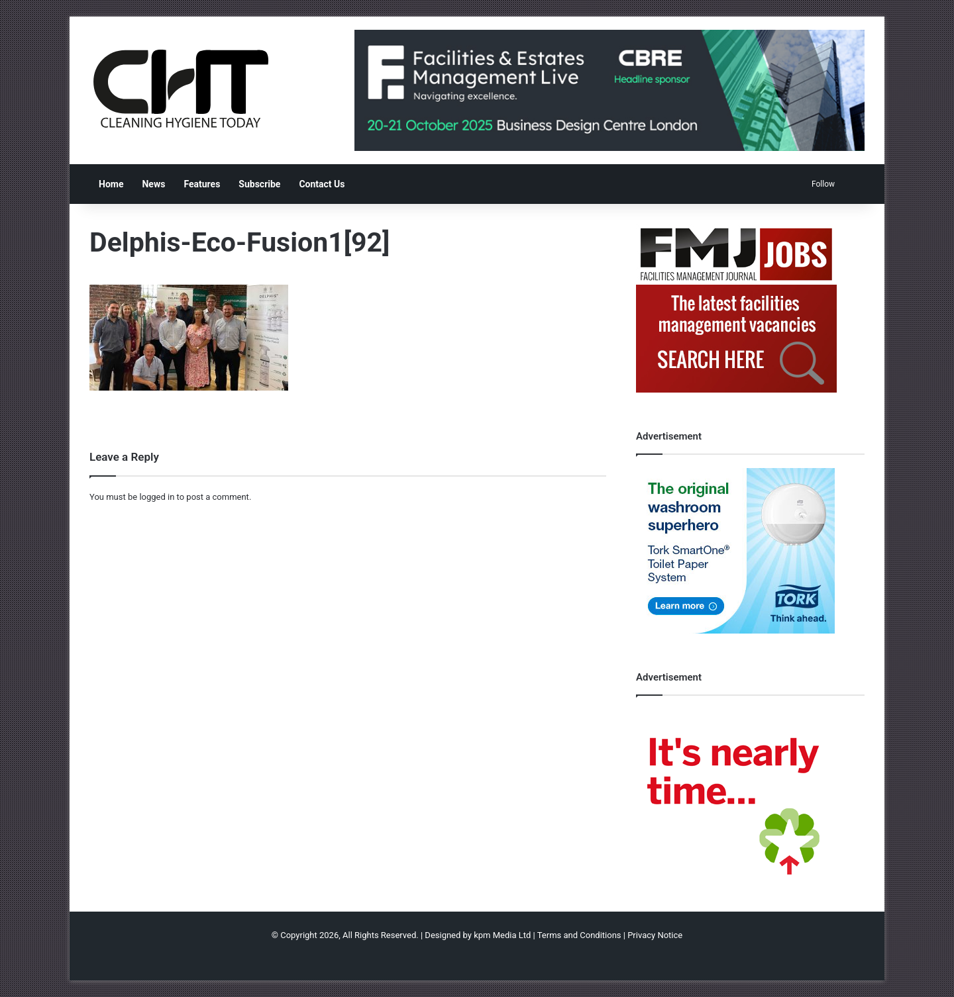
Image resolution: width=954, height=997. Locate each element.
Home (111, 184)
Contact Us (321, 184)
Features (202, 184)
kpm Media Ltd (502, 935)
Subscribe (259, 184)
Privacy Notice (654, 935)
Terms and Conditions (579, 935)
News (153, 184)
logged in (156, 497)
